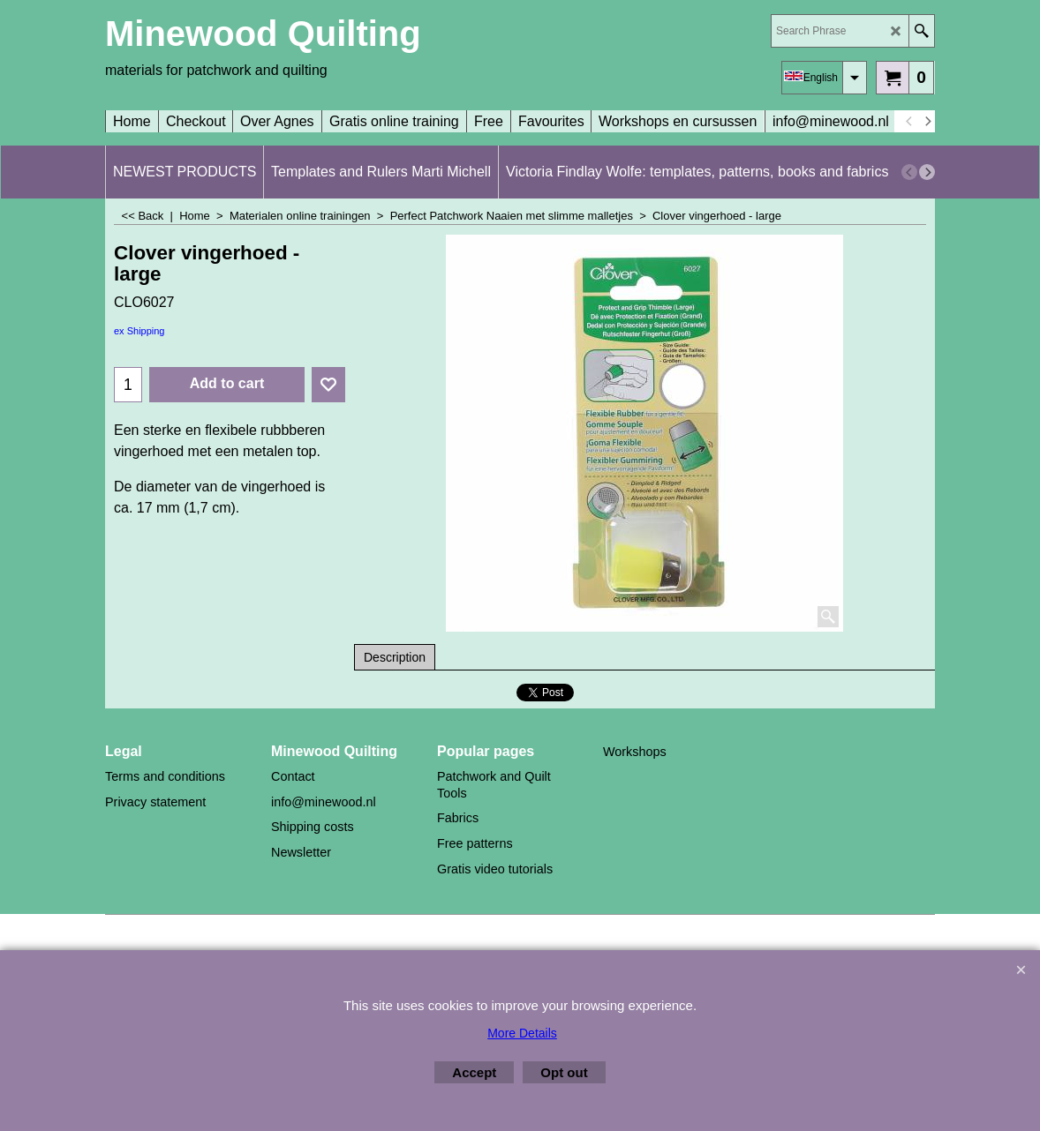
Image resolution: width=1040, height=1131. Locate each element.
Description (395, 657)
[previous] (909, 122)
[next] (927, 122)
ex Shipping (139, 331)
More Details (522, 1033)
